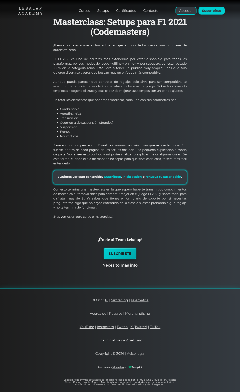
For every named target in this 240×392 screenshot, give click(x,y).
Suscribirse (211, 11)
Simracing (119, 300)
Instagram (105, 327)
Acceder (186, 11)
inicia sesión (132, 177)
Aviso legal (136, 354)
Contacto (150, 11)
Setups (103, 11)
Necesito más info (120, 265)
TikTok (155, 327)
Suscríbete (112, 177)
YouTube (87, 327)
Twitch (122, 327)
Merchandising (137, 314)
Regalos (115, 314)
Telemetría (139, 300)
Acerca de (98, 314)
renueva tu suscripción (163, 177)
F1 (106, 300)
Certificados (126, 11)
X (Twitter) (138, 327)
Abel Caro (134, 340)
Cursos (84, 11)
